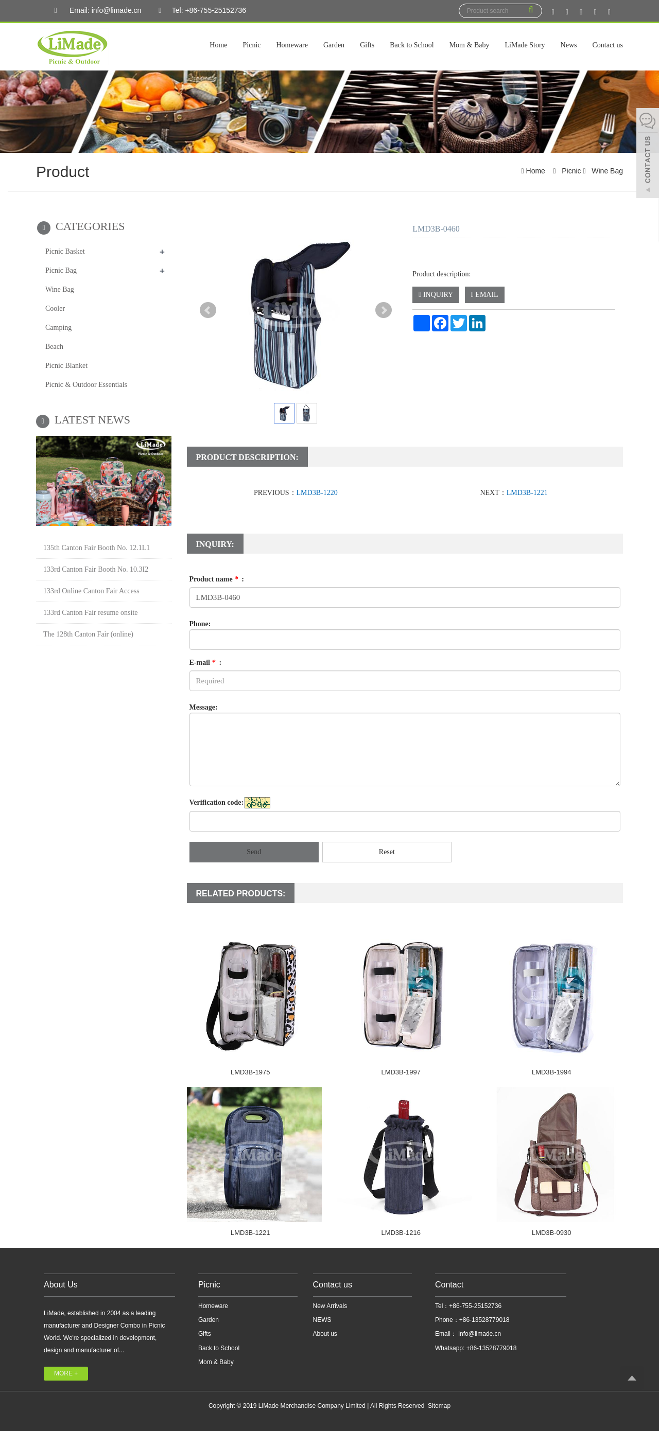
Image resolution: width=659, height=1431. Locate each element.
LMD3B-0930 (551, 1232)
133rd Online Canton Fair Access (91, 591)
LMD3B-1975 (250, 1072)
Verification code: (216, 802)
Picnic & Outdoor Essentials (86, 384)
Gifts (367, 45)
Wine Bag (606, 171)
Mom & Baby (469, 45)
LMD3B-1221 (527, 493)
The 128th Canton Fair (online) (88, 634)
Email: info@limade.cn (95, 10)
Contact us (608, 45)
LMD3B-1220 (317, 493)
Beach (54, 346)
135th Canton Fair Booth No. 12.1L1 (96, 548)
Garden (333, 45)
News (569, 45)
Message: (203, 707)
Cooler (55, 308)
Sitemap (439, 1405)
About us (325, 1333)
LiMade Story (525, 45)
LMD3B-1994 (551, 1072)
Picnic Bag (61, 270)
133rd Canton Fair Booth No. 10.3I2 (95, 569)
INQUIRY (436, 294)
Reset (387, 852)
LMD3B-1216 (401, 1232)
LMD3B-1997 (401, 1072)
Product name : (216, 579)
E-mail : (205, 662)
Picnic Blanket (66, 365)
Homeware (292, 45)
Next (383, 310)
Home (218, 45)
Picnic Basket (65, 251)
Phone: (200, 624)
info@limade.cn (479, 1333)
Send (254, 852)
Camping (58, 327)
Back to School (412, 45)
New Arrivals (330, 1306)
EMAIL (484, 294)
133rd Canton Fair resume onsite (90, 612)
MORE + (66, 1373)
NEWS (322, 1319)
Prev (208, 310)
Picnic (252, 45)
